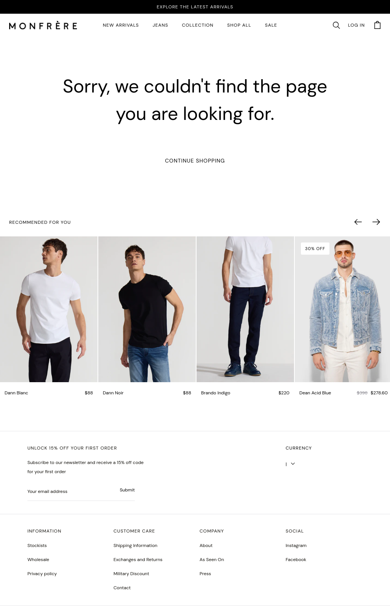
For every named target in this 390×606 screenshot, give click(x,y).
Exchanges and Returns (138, 560)
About (206, 545)
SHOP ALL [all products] (239, 25)
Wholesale (38, 560)
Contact (122, 588)
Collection (198, 25)
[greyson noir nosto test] (296, 560)
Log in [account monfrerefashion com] (356, 25)
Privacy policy (42, 574)
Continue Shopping (195, 160)
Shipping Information (135, 545)
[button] (336, 25)
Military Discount (131, 574)
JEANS (160, 25)
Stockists (37, 545)
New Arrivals (121, 25)
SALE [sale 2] (271, 25)
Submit (127, 490)
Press (205, 574)
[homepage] (43, 25)
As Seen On (212, 560)
